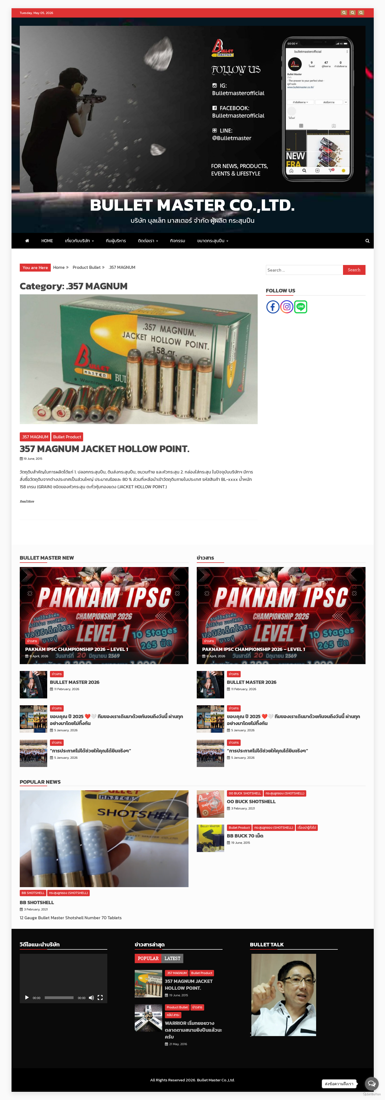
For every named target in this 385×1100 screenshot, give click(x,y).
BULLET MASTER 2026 (75, 682)
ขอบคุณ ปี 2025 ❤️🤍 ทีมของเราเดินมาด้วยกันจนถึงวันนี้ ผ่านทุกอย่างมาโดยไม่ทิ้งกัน (116, 720)
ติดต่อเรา (146, 240)
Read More (27, 502)
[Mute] (91, 997)
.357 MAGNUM (35, 436)
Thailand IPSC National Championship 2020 (361, 12)
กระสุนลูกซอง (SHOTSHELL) (68, 892)
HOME (47, 240)
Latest (172, 958)
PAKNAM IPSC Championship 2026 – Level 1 (76, 649)
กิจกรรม (177, 240)
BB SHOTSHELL (33, 892)
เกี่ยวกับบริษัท (77, 240)
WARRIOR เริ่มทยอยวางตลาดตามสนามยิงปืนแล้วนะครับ (193, 1029)
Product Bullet (177, 1007)
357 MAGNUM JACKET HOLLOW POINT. (104, 448)
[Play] (27, 997)
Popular (148, 958)
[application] (64, 978)
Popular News (40, 782)
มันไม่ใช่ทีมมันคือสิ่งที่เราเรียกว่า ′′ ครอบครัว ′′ (344, 12)
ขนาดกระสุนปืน (210, 240)
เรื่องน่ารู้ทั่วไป (307, 827)
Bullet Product (67, 436)
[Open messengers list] (372, 1084)
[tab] (148, 958)
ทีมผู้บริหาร (116, 240)
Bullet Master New (47, 558)
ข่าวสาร (32, 641)
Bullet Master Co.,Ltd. (192, 204)
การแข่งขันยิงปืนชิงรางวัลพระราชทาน (352, 12)
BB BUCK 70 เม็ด (245, 835)
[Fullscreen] (100, 997)
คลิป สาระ (173, 1014)
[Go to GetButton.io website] (372, 1094)
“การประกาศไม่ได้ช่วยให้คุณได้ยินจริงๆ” (90, 750)
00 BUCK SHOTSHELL (245, 793)
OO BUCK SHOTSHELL (251, 801)
